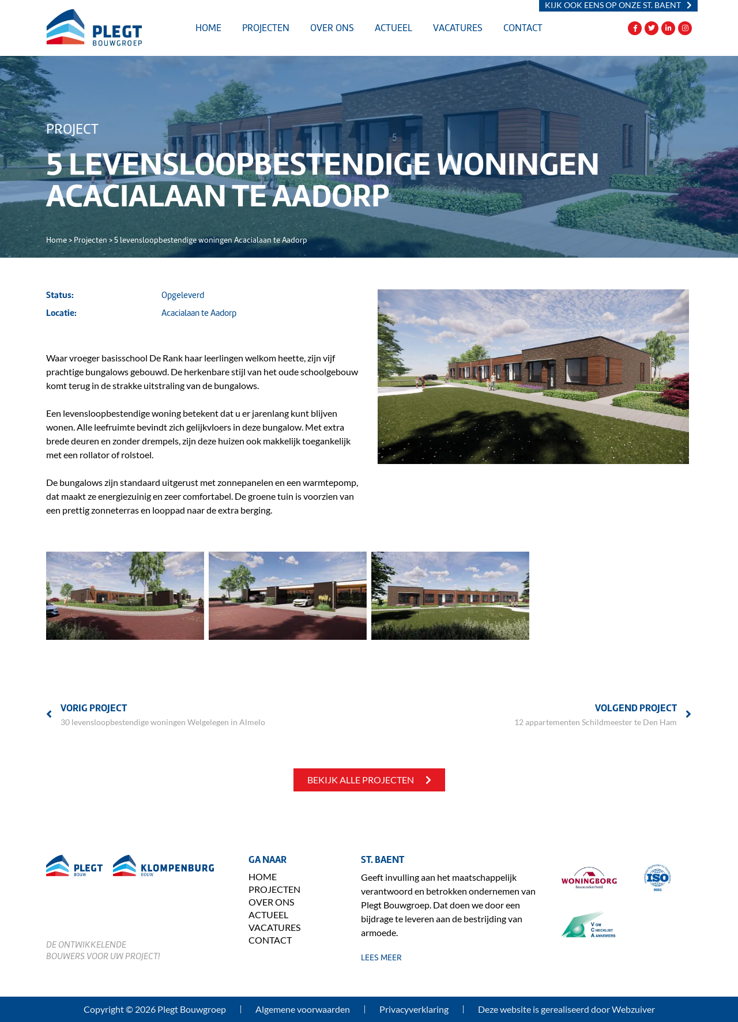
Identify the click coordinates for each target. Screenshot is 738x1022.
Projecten (265, 28)
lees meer (381, 957)
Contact (523, 28)
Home (208, 28)
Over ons (332, 28)
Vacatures (458, 28)
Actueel (393, 28)
